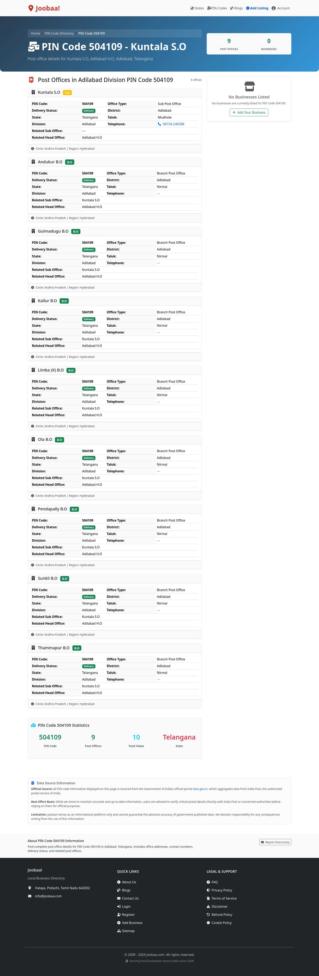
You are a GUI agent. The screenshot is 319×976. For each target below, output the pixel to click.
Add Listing (257, 8)
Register (126, 914)
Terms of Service (222, 898)
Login (124, 906)
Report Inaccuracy (275, 842)
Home (35, 33)
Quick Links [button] (128, 871)
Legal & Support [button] (222, 871)
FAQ (212, 882)
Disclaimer (217, 906)
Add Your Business (248, 112)
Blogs (236, 8)
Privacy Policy (219, 890)
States (197, 8)
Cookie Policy (219, 922)
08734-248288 (171, 124)
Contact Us (128, 898)
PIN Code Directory (59, 33)
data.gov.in (200, 789)
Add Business (129, 922)
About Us (126, 882)
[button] (280, 8)
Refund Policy (219, 914)
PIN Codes (217, 8)
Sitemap (126, 931)
